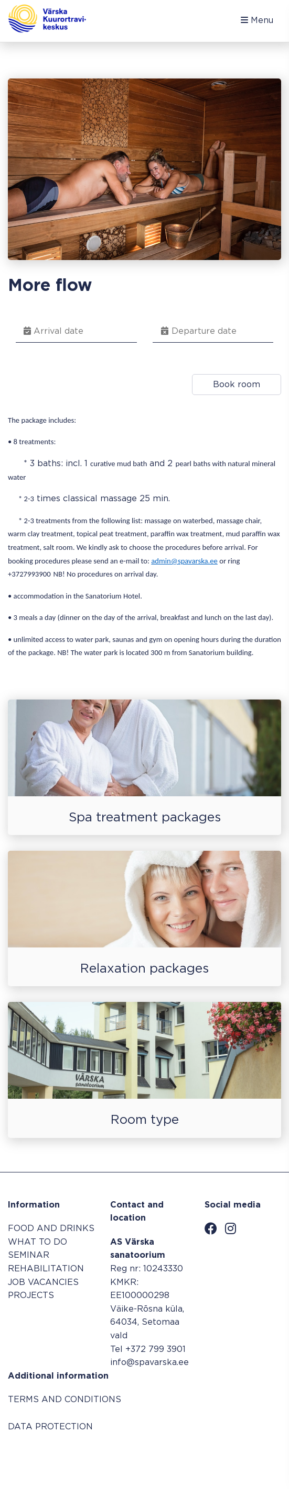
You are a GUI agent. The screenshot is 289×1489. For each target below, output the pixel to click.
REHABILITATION (46, 1269)
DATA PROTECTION (50, 1427)
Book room (236, 385)
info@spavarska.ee (149, 1363)
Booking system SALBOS (227, 1456)
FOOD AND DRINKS (51, 1229)
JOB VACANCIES (43, 1283)
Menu (257, 20)
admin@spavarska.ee (184, 561)
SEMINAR (28, 1255)
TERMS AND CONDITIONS (64, 1400)
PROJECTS (31, 1296)
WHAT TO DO (37, 1242)
